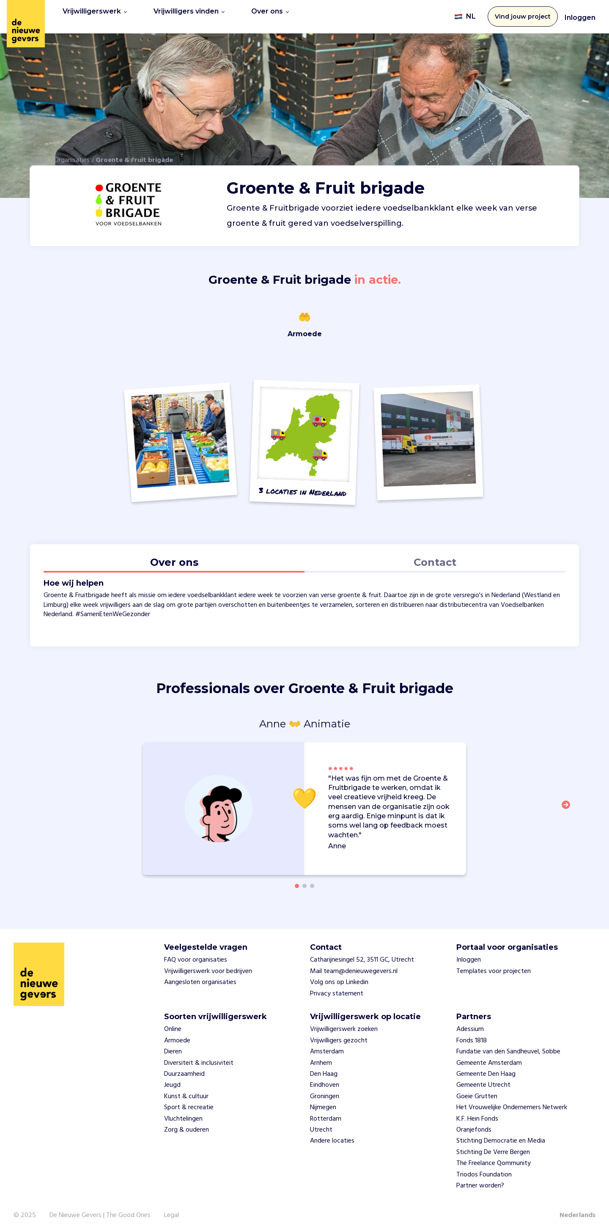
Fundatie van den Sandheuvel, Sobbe (508, 1049)
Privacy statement (336, 990)
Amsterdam (327, 1049)
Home (39, 157)
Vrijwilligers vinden (189, 15)
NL (465, 15)
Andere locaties (332, 1138)
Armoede (177, 1037)
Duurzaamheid (184, 1071)
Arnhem (321, 1060)
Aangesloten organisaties (200, 979)
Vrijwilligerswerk (95, 15)
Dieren (173, 1049)
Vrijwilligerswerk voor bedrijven (208, 968)
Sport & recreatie (189, 1104)
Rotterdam (325, 1115)
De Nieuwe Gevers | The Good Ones (100, 1212)
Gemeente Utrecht (483, 1082)
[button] (568, 807)
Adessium (470, 1026)
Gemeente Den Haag (486, 1071)
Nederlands (577, 1212)
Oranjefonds (473, 1126)
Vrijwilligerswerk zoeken (344, 1026)
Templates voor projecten (493, 968)
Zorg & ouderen (186, 1126)
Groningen (324, 1093)
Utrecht (321, 1126)
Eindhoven (324, 1082)
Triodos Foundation (484, 1171)
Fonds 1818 (471, 1037)
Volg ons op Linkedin (339, 979)
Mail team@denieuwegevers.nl (354, 968)
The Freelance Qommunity (493, 1160)
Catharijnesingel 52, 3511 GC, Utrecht (362, 957)
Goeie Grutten (476, 1093)
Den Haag (323, 1071)
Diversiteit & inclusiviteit (198, 1060)
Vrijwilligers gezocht (339, 1037)
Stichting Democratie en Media (500, 1138)
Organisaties (72, 157)
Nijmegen (323, 1104)
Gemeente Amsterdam (489, 1060)
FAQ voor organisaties (195, 957)
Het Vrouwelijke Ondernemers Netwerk (511, 1104)
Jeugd (172, 1082)
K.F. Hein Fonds (477, 1115)
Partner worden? (480, 1182)
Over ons (270, 15)
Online (172, 1026)
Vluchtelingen (183, 1115)
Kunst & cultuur (186, 1093)
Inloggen (580, 16)
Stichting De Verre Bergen (493, 1149)
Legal (171, 1212)
